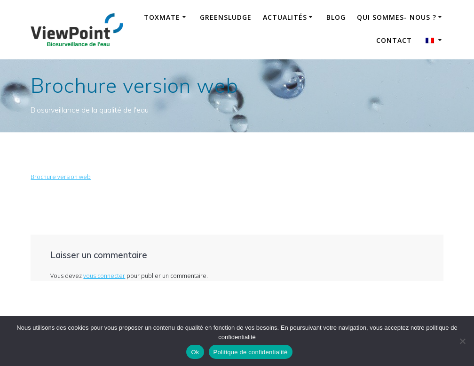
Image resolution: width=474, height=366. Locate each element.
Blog (336, 17)
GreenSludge (226, 17)
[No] (462, 341)
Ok (195, 352)
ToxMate (162, 17)
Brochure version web (61, 177)
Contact (394, 40)
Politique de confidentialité (250, 352)
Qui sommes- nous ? (396, 17)
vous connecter (104, 276)
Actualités (285, 17)
